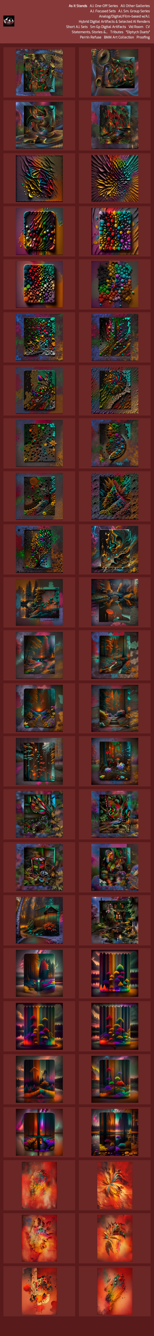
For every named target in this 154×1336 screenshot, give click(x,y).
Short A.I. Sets (77, 27)
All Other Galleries (135, 6)
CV (148, 27)
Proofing (143, 37)
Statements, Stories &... (90, 32)
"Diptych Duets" (138, 32)
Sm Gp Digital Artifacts (108, 27)
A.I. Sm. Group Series (134, 11)
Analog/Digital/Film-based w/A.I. (124, 16)
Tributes (116, 32)
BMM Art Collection (119, 37)
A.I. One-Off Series (104, 6)
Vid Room (136, 27)
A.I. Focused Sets (103, 11)
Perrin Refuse (90, 37)
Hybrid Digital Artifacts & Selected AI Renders (114, 21)
